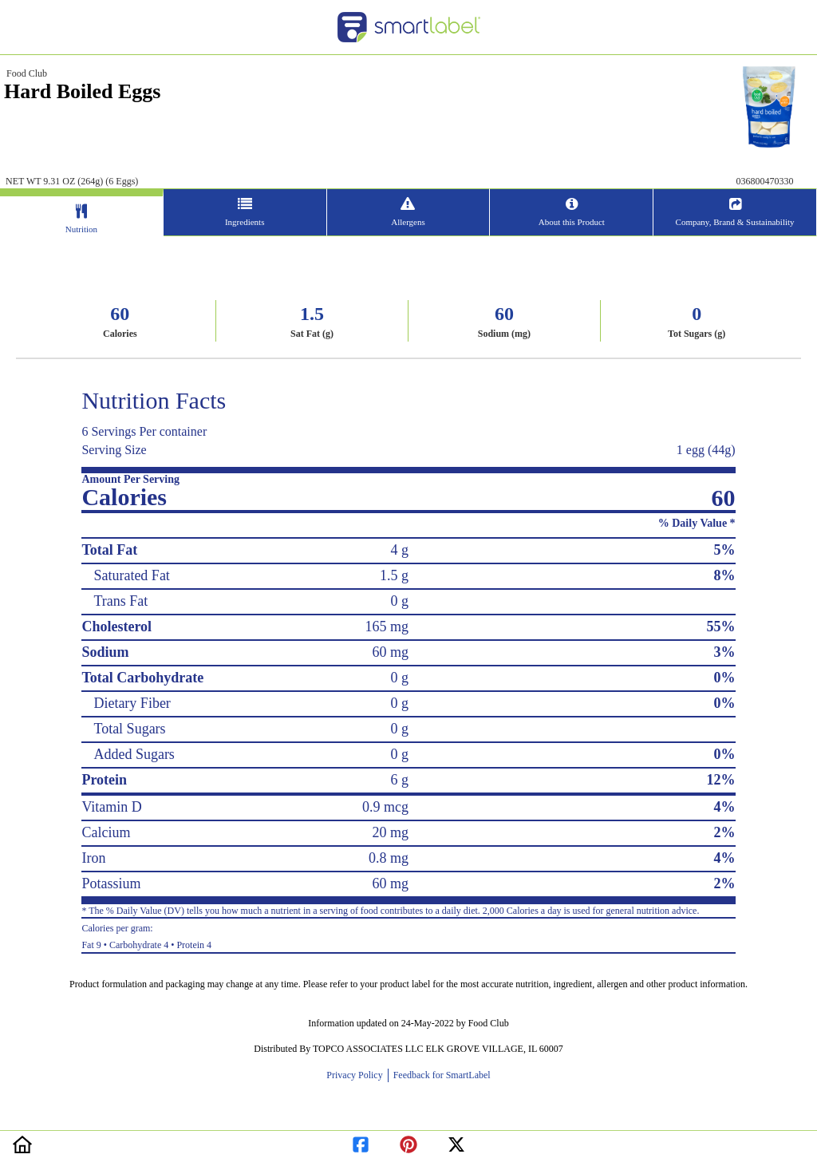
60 (119, 313)
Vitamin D (111, 807)
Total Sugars (129, 728)
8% (725, 575)
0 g (399, 601)
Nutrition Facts (153, 400)
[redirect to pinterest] (408, 1141)
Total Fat (109, 550)
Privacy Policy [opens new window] (356, 1075)
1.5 (312, 313)
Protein (104, 780)
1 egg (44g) (706, 450)
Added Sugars (134, 754)
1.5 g (394, 575)
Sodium (104, 652)
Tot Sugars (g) (696, 333)
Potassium (110, 883)
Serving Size (113, 450)
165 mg (386, 626)
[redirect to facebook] (360, 1141)
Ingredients (244, 222)
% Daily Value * (697, 523)
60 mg (390, 652)
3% (725, 652)
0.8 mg (388, 858)
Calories (120, 333)
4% (725, 807)
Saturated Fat (131, 575)
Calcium (105, 832)
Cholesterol (116, 626)
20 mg (390, 832)
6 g (399, 780)
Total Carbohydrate (142, 678)
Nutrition (81, 229)
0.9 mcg (385, 807)
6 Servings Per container (144, 431)
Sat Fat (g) (312, 333)
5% (725, 550)
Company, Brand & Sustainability (735, 222)
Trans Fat (120, 601)
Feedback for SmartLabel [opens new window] (441, 1075)
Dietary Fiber (131, 703)
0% (725, 677)
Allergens (408, 222)
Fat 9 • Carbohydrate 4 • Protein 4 (408, 935)
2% (725, 832)
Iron (93, 858)
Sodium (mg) (504, 333)
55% (721, 626)
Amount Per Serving (130, 479)
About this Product (572, 222)
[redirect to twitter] (456, 1141)
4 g (399, 550)
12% (721, 780)
